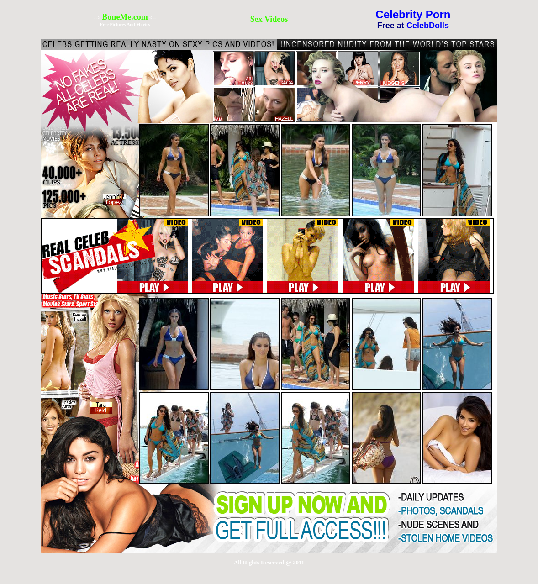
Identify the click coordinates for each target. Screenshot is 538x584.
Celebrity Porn (412, 14)
